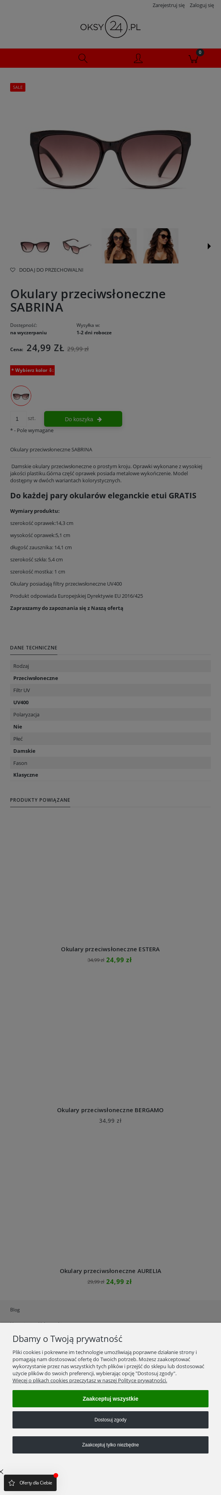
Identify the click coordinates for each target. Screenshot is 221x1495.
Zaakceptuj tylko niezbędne (110, 1445)
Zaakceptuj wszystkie (110, 1399)
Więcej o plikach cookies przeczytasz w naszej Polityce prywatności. (89, 1380)
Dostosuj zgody (110, 1420)
